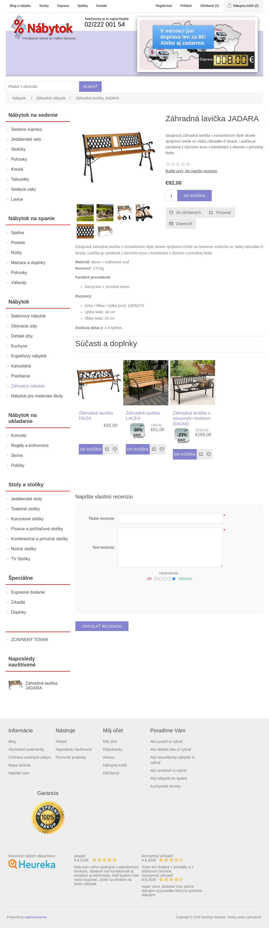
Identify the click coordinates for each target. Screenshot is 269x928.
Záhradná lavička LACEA (143, 416)
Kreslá (17, 169)
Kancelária (21, 366)
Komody (19, 435)
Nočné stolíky (23, 549)
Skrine (17, 455)
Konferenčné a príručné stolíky (39, 539)
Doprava (63, 6)
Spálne (17, 232)
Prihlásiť (186, 6)
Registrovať (164, 6)
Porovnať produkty (71, 757)
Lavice (17, 199)
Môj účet (110, 741)
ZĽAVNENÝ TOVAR (29, 639)
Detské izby (22, 336)
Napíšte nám (18, 773)
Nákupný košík (115, 765)
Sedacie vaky (23, 189)
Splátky (82, 6)
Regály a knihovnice (30, 445)
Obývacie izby (24, 326)
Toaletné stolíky (25, 509)
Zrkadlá (18, 602)
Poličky (17, 465)
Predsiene (20, 376)
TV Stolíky (20, 559)
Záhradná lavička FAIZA (96, 416)
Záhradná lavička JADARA (41, 685)
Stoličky (18, 149)
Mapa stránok (19, 765)
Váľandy (19, 282)
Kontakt (101, 6)
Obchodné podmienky (26, 749)
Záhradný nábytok (28, 386)
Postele (18, 242)
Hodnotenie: (169, 573)
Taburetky (20, 179)
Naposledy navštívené (74, 749)
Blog (12, 741)
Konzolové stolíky (27, 519)
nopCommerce (36, 917)
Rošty (16, 252)
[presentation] (169, 595)
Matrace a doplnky (28, 262)
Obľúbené (111, 773)
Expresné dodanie (28, 592)
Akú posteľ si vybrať (166, 741)
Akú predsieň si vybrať (168, 770)
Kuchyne (19, 346)
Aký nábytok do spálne (168, 778)
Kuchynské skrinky (165, 786)
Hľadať (61, 741)
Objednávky (112, 749)
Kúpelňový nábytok (28, 356)
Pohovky (19, 159)
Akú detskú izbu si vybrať (170, 749)
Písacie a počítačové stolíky (37, 529)
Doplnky (18, 612)
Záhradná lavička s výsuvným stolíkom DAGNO (192, 418)
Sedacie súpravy (26, 129)
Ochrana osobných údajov (29, 757)
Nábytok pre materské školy (37, 396)
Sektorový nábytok (28, 316)
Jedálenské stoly (26, 499)
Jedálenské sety (26, 139)
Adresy (109, 757)
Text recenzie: (103, 547)
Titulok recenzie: (101, 518)
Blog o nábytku (20, 6)
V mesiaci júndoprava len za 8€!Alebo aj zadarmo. (183, 37)
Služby (44, 6)
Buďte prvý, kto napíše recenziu (191, 171)
